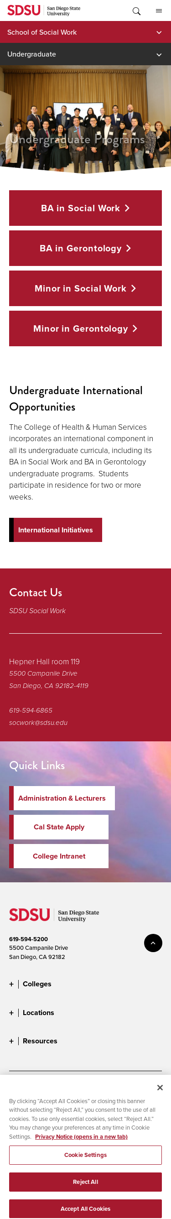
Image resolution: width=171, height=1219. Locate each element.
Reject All (85, 1189)
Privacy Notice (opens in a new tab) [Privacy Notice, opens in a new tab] (81, 1144)
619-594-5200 (28, 939)
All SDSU (159, 11)
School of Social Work (42, 32)
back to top (153, 943)
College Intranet (59, 856)
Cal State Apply (59, 827)
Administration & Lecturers (62, 798)
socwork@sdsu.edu (38, 723)
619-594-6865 (30, 710)
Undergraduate (31, 54)
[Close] (160, 1095)
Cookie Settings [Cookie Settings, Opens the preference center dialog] (85, 1162)
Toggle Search (135, 10)
